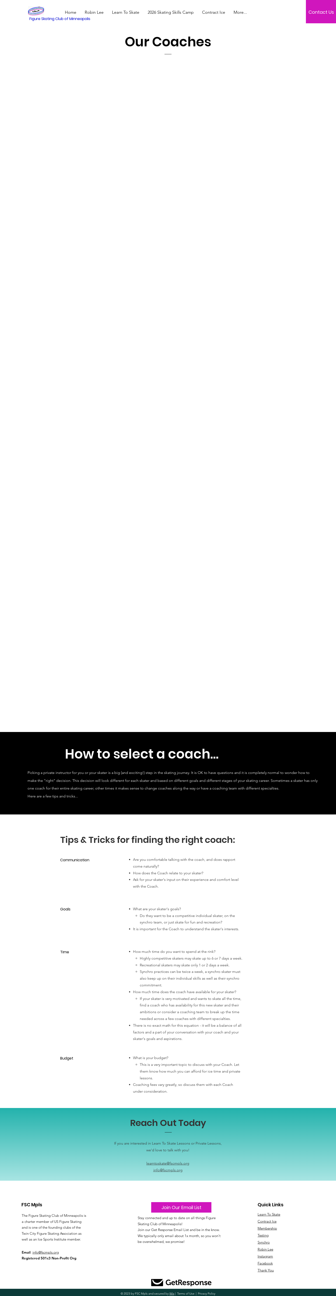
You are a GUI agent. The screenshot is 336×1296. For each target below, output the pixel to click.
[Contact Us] (321, 12)
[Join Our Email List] (181, 1207)
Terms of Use (185, 1293)
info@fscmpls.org (167, 1170)
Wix (171, 1293)
